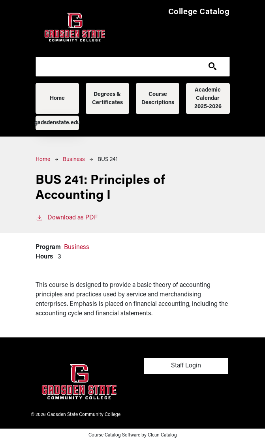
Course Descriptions (157, 99)
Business (74, 160)
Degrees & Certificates (107, 99)
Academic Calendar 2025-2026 (208, 98)
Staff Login (186, 366)
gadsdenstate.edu (57, 123)
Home (57, 98)
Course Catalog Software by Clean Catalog (132, 435)
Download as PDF (67, 217)
